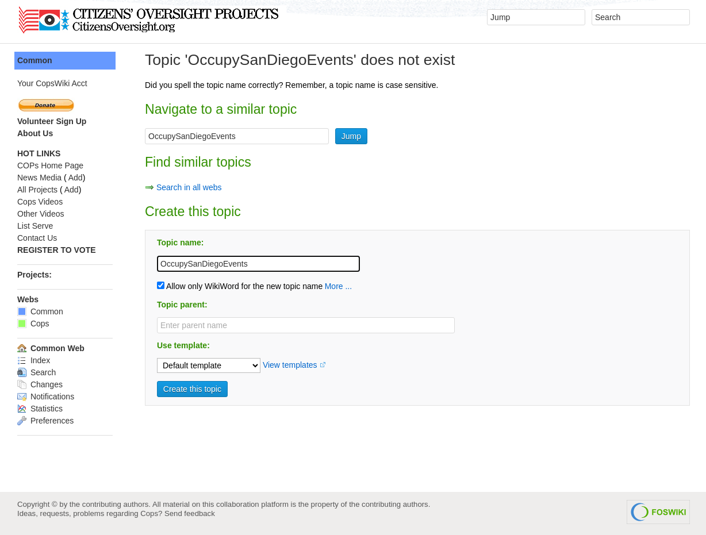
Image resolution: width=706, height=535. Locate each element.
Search (36, 372)
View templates (290, 365)
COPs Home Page (50, 165)
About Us (35, 133)
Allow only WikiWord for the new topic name (240, 286)
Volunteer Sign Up (51, 121)
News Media (39, 177)
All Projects (37, 189)
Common (34, 60)
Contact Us (37, 238)
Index (33, 360)
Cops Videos (40, 201)
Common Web (51, 348)
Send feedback (189, 513)
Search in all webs (189, 187)
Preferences (45, 420)
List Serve (35, 225)
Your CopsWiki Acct (52, 83)
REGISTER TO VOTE (56, 250)
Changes (40, 384)
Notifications (45, 396)
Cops (33, 323)
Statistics (40, 408)
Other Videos (40, 213)
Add (75, 177)
